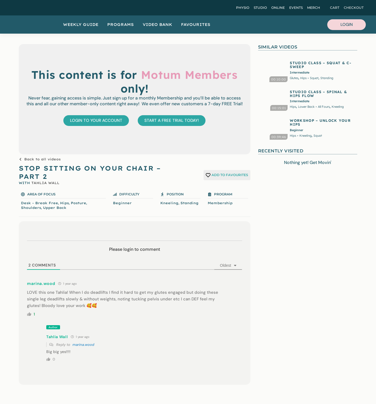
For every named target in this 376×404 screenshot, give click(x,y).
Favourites (195, 24)
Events (296, 8)
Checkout (354, 8)
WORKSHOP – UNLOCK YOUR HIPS (320, 122)
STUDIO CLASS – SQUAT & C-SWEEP (320, 65)
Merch (313, 8)
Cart (334, 8)
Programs (120, 24)
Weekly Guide (80, 24)
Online (278, 8)
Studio (260, 8)
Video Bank (157, 24)
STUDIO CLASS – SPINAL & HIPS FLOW (318, 94)
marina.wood (83, 344)
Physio (242, 8)
